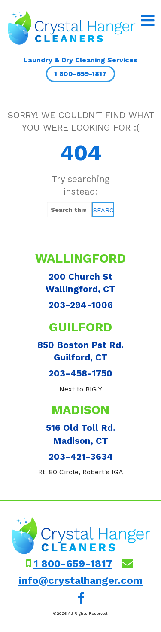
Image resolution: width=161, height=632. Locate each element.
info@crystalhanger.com (80, 580)
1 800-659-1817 (80, 74)
